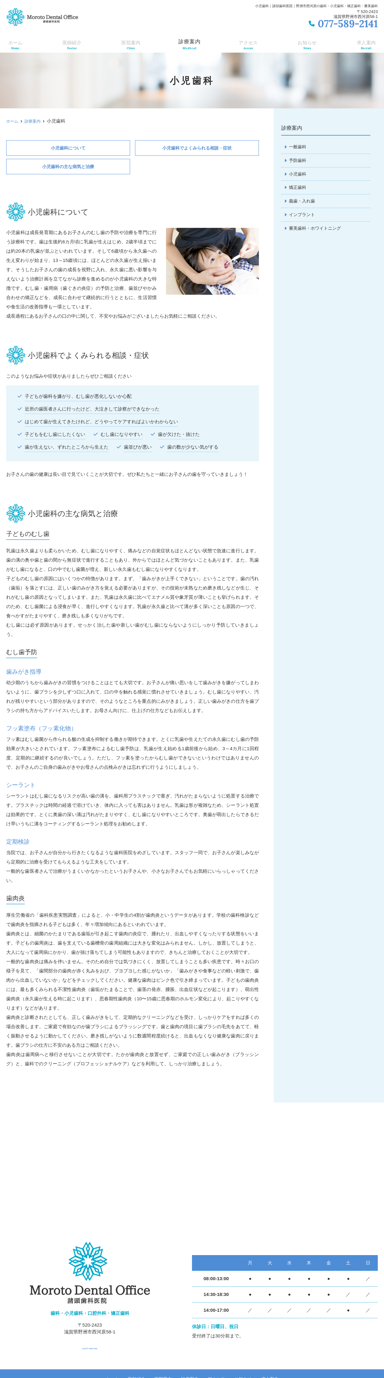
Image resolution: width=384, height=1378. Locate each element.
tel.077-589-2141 (89, 1346)
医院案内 (130, 44)
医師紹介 (71, 44)
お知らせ (307, 44)
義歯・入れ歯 (303, 202)
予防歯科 (298, 160)
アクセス (248, 44)
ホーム (14, 44)
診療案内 (189, 44)
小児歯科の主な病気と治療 (68, 167)
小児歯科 (298, 174)
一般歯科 (298, 147)
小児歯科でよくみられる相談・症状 (197, 148)
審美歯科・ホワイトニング (317, 230)
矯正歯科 (298, 188)
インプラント (303, 216)
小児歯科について (68, 148)
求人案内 (367, 44)
